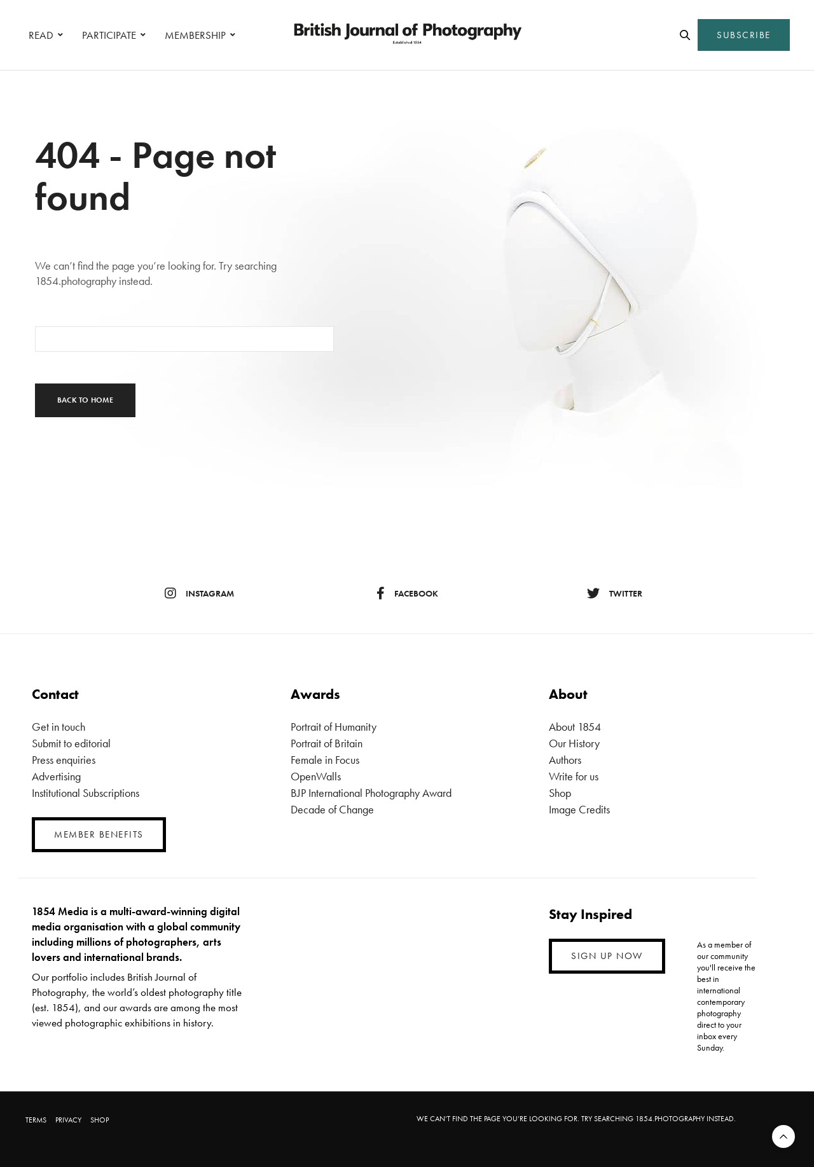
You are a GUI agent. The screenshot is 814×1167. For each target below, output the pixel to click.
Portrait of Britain (326, 743)
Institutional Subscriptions (85, 792)
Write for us (573, 776)
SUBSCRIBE (744, 35)
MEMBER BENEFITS (99, 834)
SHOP (99, 1120)
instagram (199, 593)
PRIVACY (68, 1120)
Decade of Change (332, 809)
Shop (560, 792)
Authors (565, 759)
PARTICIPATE (109, 35)
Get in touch (58, 726)
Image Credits (579, 809)
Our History (574, 743)
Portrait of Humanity (333, 726)
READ (41, 35)
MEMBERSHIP (195, 35)
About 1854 (575, 726)
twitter (614, 593)
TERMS (35, 1120)
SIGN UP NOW (607, 955)
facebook (407, 593)
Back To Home (85, 400)
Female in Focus (325, 759)
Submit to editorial (71, 743)
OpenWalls (316, 776)
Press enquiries (63, 759)
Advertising (56, 776)
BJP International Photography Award (371, 792)
